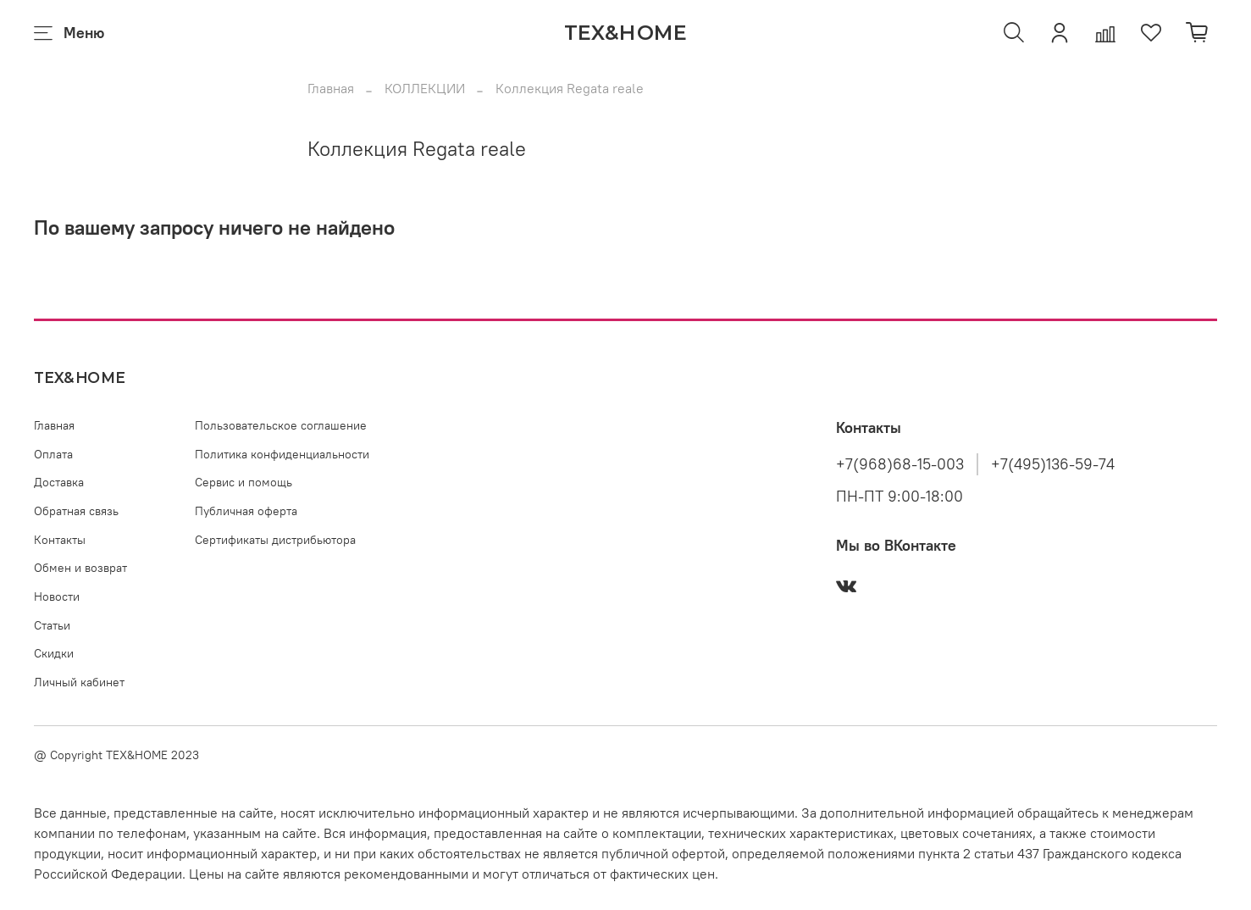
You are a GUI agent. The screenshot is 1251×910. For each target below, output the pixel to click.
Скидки (54, 653)
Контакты (60, 539)
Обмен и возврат (80, 567)
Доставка (59, 482)
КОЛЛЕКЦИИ (425, 88)
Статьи (52, 625)
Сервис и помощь (243, 482)
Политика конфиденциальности (282, 454)
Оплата (53, 454)
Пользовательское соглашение (281, 425)
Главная (330, 88)
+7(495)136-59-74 (1053, 464)
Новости (57, 596)
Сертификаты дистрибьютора (275, 539)
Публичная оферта (246, 511)
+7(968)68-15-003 (900, 464)
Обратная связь (76, 511)
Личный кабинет (79, 682)
